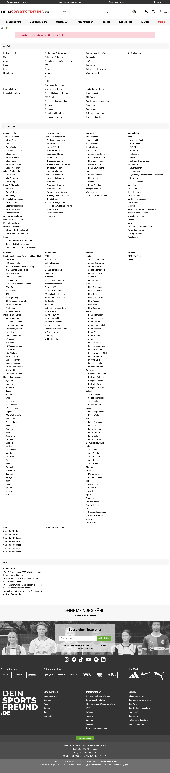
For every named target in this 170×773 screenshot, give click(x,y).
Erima (88, 418)
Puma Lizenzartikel (96, 325)
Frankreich (10, 418)
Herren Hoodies (53, 143)
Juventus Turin (12, 356)
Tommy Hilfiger (92, 505)
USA (7, 495)
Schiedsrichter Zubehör (138, 213)
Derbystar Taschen (96, 380)
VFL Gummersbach (14, 311)
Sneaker (89, 171)
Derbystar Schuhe (96, 377)
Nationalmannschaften (13, 377)
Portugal (9, 467)
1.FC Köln (10, 259)
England (9, 412)
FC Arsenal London (14, 322)
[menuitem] (13, 22)
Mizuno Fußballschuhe (13, 199)
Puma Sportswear (96, 318)
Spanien (9, 481)
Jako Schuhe (93, 453)
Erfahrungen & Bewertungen (57, 53)
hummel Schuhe (95, 349)
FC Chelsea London (14, 346)
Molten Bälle (93, 474)
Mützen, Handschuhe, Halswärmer (142, 209)
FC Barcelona (11, 342)
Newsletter (8, 73)
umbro (89, 519)
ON (87, 481)
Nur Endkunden (134, 53)
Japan (8, 432)
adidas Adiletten (95, 140)
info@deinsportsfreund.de (85, 752)
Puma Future (11, 192)
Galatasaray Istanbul (14, 329)
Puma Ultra (10, 188)
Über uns (7, 57)
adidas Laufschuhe (96, 154)
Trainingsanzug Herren (57, 161)
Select (89, 391)
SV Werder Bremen (14, 304)
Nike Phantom (12, 178)
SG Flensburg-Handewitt (16, 301)
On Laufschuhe (94, 164)
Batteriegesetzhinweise (96, 69)
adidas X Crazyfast (14, 164)
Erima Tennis (93, 425)
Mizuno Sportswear (96, 412)
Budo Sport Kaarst (52, 259)
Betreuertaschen (137, 171)
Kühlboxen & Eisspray (137, 199)
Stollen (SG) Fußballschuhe (17, 244)
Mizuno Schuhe (95, 415)
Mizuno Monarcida (14, 213)
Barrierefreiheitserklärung (97, 53)
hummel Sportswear (97, 346)
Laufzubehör (133, 202)
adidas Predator (12, 157)
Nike (88, 284)
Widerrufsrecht (92, 73)
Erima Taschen (94, 432)
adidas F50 (10, 154)
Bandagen (132, 185)
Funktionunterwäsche (56, 140)
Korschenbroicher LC (54, 284)
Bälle (130, 137)
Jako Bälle (92, 450)
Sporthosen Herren (55, 154)
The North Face (92, 501)
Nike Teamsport (95, 287)
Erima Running (94, 429)
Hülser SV (49, 273)
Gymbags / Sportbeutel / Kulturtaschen (146, 175)
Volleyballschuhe (93, 188)
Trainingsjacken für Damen (58, 195)
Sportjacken (52, 216)
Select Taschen (94, 394)
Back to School (9, 89)
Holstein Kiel (11, 290)
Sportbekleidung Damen (55, 175)
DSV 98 (48, 266)
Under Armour (92, 522)
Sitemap (48, 77)
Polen (8, 463)
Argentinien (11, 387)
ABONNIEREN (103, 638)
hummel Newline (95, 367)
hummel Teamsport (96, 342)
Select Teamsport (96, 398)
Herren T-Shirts (53, 147)
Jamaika (9, 429)
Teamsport (49, 105)
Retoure (48, 69)
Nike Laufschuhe (95, 161)
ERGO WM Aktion (135, 256)
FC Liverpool (11, 349)
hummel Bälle (94, 360)
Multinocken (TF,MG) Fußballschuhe (21, 247)
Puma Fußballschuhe (12, 185)
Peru (8, 460)
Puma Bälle (93, 332)
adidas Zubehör (95, 280)
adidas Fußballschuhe (12, 150)
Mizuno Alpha (11, 202)
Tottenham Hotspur (14, 374)
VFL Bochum (11, 308)
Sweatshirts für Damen (57, 192)
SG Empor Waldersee (54, 290)
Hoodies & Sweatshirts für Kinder (61, 206)
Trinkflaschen (133, 237)
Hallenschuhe (92, 143)
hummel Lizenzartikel (97, 353)
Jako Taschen (94, 457)
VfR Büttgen (50, 335)
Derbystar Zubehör (96, 387)
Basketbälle (135, 143)
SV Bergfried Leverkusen (55, 297)
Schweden (10, 470)
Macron (89, 467)
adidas (89, 256)
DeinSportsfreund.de (95, 443)
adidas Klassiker (13, 168)
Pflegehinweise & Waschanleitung (59, 61)
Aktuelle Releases (11, 137)
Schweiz (9, 474)
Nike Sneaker (94, 178)
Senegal (9, 477)
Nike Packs (10, 143)
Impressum (91, 65)
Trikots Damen (53, 199)
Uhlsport (89, 508)
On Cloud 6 (93, 488)
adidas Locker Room (53, 89)
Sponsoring (50, 109)
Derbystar (90, 370)
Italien (8, 425)
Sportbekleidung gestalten (56, 101)
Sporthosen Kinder (55, 213)
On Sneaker (93, 182)
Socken (131, 220)
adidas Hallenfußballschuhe (17, 230)
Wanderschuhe (92, 192)
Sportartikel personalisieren (56, 93)
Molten (89, 470)
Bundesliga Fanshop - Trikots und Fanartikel (22, 256)
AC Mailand (11, 339)
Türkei (8, 484)
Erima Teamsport (95, 422)
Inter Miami (10, 332)
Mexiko (9, 446)
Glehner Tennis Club (53, 270)
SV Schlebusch (51, 304)
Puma (88, 311)
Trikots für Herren (54, 168)
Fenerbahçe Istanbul (14, 325)
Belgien (9, 391)
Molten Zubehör (95, 477)
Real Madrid (11, 370)
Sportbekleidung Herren (55, 137)
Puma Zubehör (94, 335)
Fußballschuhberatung (54, 113)
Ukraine (9, 488)
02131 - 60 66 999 (70, 756)
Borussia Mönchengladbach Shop (20, 266)
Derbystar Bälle (94, 384)
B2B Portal (49, 97)
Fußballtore (132, 188)
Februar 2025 (9, 569)
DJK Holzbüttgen (52, 263)
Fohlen (130, 259)
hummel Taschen (95, 356)
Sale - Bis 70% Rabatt (12, 548)
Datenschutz (91, 57)
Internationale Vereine (12, 315)
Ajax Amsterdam (13, 318)
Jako (88, 446)
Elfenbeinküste (12, 408)
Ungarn (9, 491)
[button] (158, 2)
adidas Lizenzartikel (96, 270)
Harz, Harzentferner (136, 192)
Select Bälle (93, 401)
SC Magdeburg (12, 297)
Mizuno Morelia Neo (14, 206)
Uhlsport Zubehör (95, 515)
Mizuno (89, 408)
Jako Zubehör (94, 463)
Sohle (5, 237)
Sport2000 (90, 495)
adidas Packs (11, 140)
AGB (88, 61)
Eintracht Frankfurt (14, 277)
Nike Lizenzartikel (96, 297)
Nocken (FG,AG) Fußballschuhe (19, 240)
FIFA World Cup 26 (13, 415)
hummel (89, 339)
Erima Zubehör (94, 439)
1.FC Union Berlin (13, 263)
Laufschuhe (91, 150)
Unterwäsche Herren (56, 171)
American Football (137, 140)
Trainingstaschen (137, 182)
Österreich (10, 457)
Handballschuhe (93, 147)
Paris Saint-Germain (14, 367)
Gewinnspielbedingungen (56, 85)
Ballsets (133, 157)
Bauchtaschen (136, 168)
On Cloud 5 (93, 484)
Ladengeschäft (9, 53)
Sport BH (51, 182)
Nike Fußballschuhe (11, 171)
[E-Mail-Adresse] (78, 638)
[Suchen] (81, 11)
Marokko (9, 443)
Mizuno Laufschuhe (96, 157)
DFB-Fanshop (11, 405)
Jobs (5, 61)
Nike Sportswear (95, 290)
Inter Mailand (11, 353)
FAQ (46, 65)
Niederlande (11, 450)
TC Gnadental (51, 311)
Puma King (10, 195)
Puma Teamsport (95, 315)
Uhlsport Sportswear (97, 512)
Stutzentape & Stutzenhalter (140, 226)
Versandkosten (76, 765)
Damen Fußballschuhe (13, 220)
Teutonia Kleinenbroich (55, 322)
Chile (8, 398)
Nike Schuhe (93, 294)
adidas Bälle (93, 277)
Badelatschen (92, 137)
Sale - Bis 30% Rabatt (12, 534)
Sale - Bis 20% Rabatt (12, 531)
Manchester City (13, 360)
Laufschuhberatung (11, 93)
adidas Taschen (95, 273)
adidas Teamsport (96, 259)
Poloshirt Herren (54, 150)
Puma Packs (11, 147)
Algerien (9, 384)
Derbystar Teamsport (97, 374)
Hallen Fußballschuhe (12, 226)
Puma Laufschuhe (96, 168)
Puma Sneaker (94, 185)
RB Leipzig (10, 294)
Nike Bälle (92, 304)
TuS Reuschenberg (53, 325)
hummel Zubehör (95, 363)
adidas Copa (11, 161)
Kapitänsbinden (134, 195)
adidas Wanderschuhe (97, 195)
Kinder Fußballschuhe (12, 223)
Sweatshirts (52, 157)
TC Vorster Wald (52, 318)
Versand (48, 73)
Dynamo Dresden (13, 273)
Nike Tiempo (11, 182)
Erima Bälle (93, 436)
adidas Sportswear (96, 263)
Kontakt (6, 65)
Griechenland (11, 422)
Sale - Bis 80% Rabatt (12, 552)
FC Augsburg (11, 280)
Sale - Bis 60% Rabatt (12, 545)
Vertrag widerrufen (85, 738)
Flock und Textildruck (55, 527)
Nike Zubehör (94, 308)
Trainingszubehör (135, 233)
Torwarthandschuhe (136, 230)
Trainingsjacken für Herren (58, 164)
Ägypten (9, 380)
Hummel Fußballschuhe (13, 216)
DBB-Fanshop (11, 401)
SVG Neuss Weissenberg (55, 308)
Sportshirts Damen (55, 188)
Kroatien (9, 439)
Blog (5, 69)
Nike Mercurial (12, 175)
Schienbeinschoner (136, 216)
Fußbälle (133, 147)
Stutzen (131, 223)
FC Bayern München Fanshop (18, 284)
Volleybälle (134, 154)
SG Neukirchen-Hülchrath (56, 294)
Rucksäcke (134, 178)
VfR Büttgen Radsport (54, 339)
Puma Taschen (94, 329)
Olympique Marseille (14, 335)
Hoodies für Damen (55, 178)
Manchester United (14, 363)
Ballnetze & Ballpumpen (140, 161)
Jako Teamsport (95, 460)
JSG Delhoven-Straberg (55, 280)
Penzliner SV (50, 287)
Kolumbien (10, 436)
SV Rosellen (50, 301)
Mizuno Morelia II (13, 209)
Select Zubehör (94, 405)
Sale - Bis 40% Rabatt (12, 538)
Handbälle (134, 150)
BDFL (47, 256)
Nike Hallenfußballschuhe (17, 233)
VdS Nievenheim (52, 332)
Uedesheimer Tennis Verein (57, 329)
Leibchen (131, 206)
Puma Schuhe (94, 322)
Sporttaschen (133, 164)
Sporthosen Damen (55, 185)
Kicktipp (48, 81)
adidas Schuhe (94, 266)
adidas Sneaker (95, 175)
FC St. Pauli (10, 287)
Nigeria (9, 453)
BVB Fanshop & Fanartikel (17, 270)
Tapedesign (91, 498)
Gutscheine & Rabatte (54, 57)
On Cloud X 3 (93, 491)
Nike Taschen (94, 301)
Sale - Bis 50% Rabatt (12, 541)
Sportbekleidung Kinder (55, 202)
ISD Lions (49, 277)
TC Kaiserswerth (52, 315)
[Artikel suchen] (107, 11)
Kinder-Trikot (52, 209)
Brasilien (9, 394)
